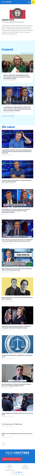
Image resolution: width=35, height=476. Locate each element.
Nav (28, 2)
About (9, 465)
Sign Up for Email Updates (12, 459)
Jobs (10, 468)
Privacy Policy (25, 468)
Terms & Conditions (9, 470)
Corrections (9, 466)
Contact (25, 465)
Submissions (25, 466)
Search (33, 2)
